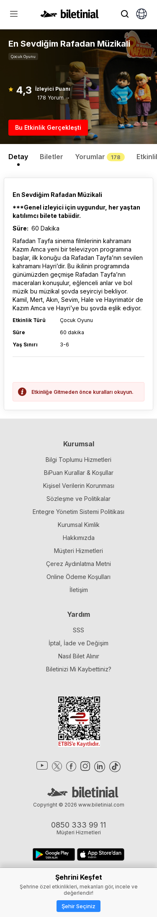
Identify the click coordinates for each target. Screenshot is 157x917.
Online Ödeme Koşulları (78, 576)
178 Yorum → (53, 97)
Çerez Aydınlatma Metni (78, 563)
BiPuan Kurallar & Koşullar (78, 472)
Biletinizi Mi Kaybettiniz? (78, 669)
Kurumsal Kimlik (79, 524)
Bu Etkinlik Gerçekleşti (48, 127)
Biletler (51, 156)
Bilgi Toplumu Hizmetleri (78, 459)
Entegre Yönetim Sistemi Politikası (78, 511)
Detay (18, 156)
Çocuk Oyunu (23, 56)
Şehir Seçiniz (78, 906)
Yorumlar (100, 156)
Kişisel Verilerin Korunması (78, 485)
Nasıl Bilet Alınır (78, 656)
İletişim (78, 589)
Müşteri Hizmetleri (78, 550)
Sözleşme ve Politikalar (78, 498)
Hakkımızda (79, 537)
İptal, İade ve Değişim (78, 643)
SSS (78, 630)
